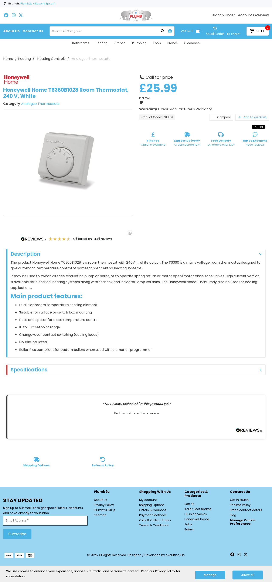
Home (8, 58)
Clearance (192, 43)
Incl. (187, 31)
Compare (221, 117)
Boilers (189, 529)
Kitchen (120, 43)
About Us (11, 31)
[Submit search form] (162, 31)
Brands (172, 43)
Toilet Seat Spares (197, 509)
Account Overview (253, 15)
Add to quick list (252, 117)
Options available (153, 139)
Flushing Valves (195, 514)
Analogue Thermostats (91, 58)
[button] (136, 412)
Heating (102, 43)
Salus (188, 524)
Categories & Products (196, 494)
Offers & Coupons (152, 510)
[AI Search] (170, 31)
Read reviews (255, 139)
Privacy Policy (104, 505)
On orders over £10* (221, 139)
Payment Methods (153, 515)
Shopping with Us (155, 492)
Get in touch (239, 500)
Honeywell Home (196, 519)
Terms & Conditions (154, 525)
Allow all (247, 575)
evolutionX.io (175, 555)
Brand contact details (246, 510)
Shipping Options (151, 505)
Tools (157, 43)
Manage (210, 575)
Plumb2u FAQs (104, 510)
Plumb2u (102, 492)
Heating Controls (51, 58)
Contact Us (33, 31)
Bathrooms (80, 43)
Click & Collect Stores (155, 520)
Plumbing (139, 43)
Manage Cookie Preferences (242, 522)
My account (148, 500)
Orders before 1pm (187, 139)
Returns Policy (240, 505)
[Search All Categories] (112, 31)
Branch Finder (223, 15)
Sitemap (100, 515)
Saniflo (189, 504)
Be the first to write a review (136, 413)
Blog (233, 515)
